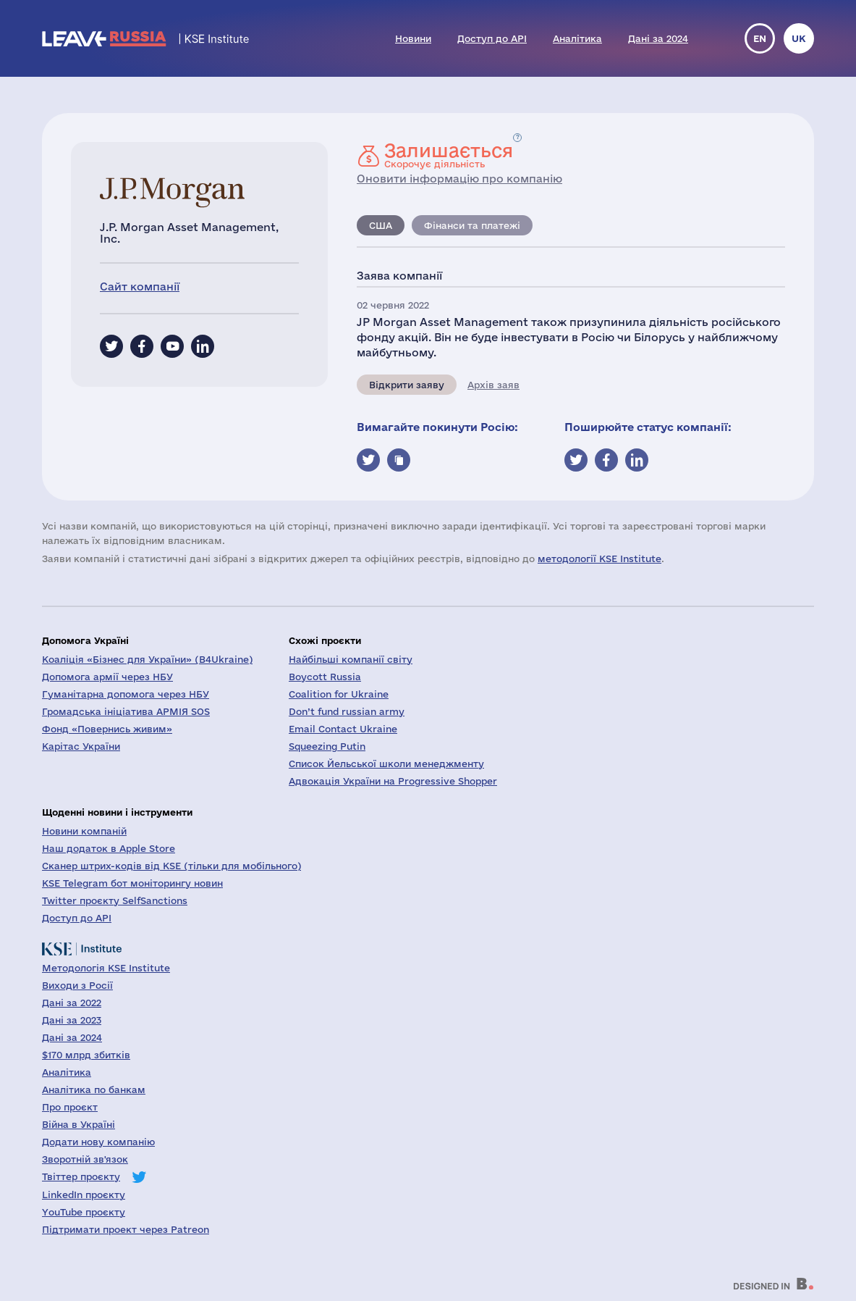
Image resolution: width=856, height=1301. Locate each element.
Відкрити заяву (406, 385)
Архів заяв (493, 385)
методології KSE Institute (599, 558)
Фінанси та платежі (472, 225)
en (759, 38)
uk (799, 38)
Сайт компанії (139, 286)
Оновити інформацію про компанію (459, 178)
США (380, 225)
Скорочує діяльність (448, 155)
